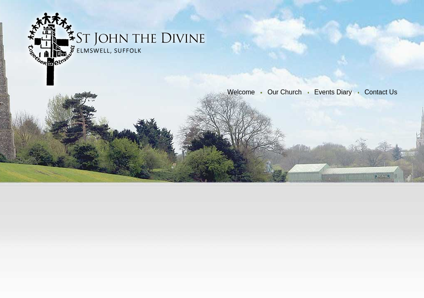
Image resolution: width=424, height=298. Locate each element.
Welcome (241, 92)
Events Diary (333, 92)
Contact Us (380, 92)
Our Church (284, 92)
